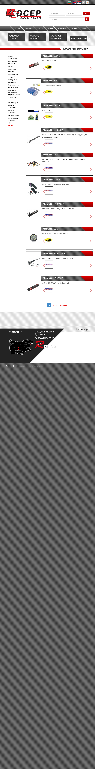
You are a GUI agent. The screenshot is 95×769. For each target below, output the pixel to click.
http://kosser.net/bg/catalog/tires (16, 38)
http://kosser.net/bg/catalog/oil (37, 38)
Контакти (62, 28)
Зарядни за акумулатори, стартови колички (14, 92)
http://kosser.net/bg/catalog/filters (58, 38)
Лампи (10, 126)
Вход (86, 14)
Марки (50, 28)
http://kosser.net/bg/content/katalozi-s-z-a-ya (78, 318)
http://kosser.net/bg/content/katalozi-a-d (16, 318)
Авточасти (29, 28)
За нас (40, 28)
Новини (74, 28)
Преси (10, 66)
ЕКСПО (83, 28)
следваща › (64, 305)
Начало (17, 28)
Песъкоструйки (13, 115)
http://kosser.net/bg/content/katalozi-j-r (58, 318)
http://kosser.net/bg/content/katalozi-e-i (37, 318)
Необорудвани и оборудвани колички (13, 120)
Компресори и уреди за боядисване (13, 105)
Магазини (15, 332)
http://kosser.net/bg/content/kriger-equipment (78, 38)
